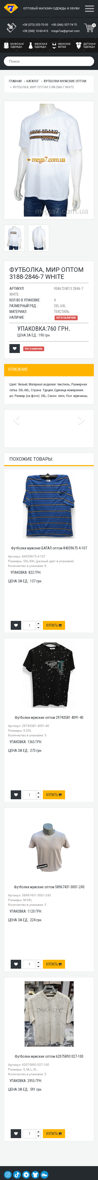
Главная (15, 81)
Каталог (32, 81)
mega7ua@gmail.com (65, 31)
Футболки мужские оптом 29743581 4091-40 (49, 717)
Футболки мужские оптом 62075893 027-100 (49, 1056)
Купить (54, 625)
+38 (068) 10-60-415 (35, 31)
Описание (18, 369)
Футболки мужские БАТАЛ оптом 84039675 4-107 (49, 548)
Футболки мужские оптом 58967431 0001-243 (49, 887)
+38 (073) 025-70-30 (35, 24)
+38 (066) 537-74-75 (64, 24)
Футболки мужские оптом (65, 81)
